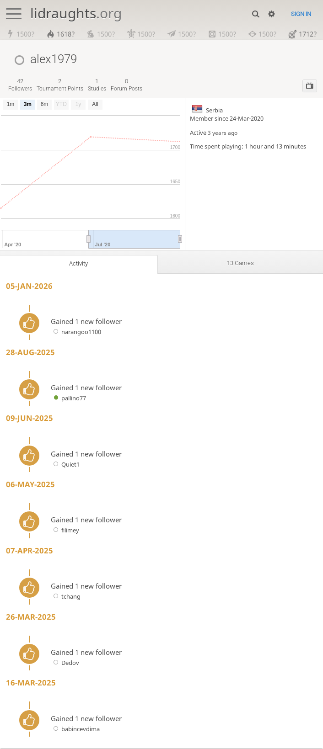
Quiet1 (65, 465)
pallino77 (68, 398)
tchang (66, 597)
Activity (78, 264)
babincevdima (75, 729)
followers (20, 86)
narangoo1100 (76, 333)
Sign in (301, 14)
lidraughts (76, 13)
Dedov (65, 663)
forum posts (126, 86)
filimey (65, 531)
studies (97, 86)
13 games (240, 263)
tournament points (60, 86)
